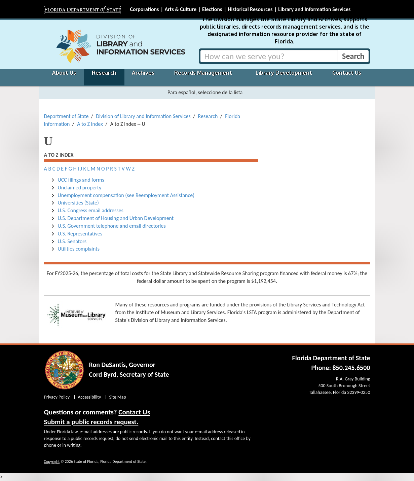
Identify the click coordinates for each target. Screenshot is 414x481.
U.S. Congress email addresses (90, 210)
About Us (64, 72)
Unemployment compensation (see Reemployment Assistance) (126, 195)
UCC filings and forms (81, 180)
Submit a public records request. (91, 421)
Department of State (66, 116)
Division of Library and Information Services (143, 116)
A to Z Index (90, 124)
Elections (212, 9)
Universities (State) (78, 202)
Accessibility (89, 397)
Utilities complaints (79, 249)
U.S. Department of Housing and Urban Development (116, 218)
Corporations (144, 9)
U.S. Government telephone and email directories (112, 226)
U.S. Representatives (80, 233)
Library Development (284, 72)
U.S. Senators (72, 241)
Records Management (203, 72)
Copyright (52, 461)
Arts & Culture (180, 9)
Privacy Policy (57, 397)
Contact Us (346, 72)
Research (104, 72)
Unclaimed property (80, 187)
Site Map (117, 397)
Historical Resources (250, 9)
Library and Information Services (314, 9)
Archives (143, 72)
